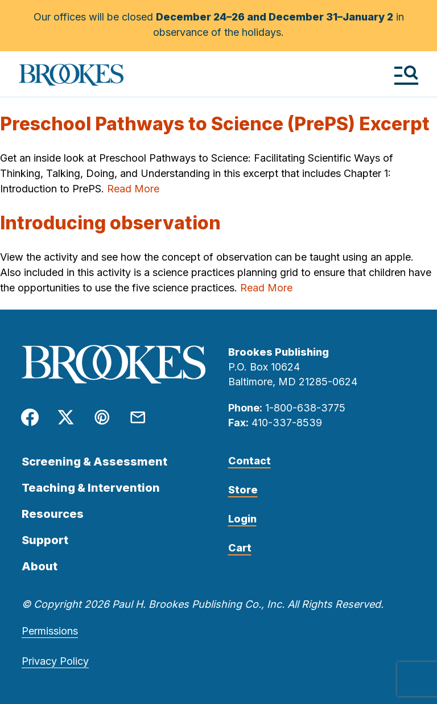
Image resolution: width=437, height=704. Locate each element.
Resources (53, 514)
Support (45, 540)
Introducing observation (110, 223)
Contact (249, 461)
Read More (133, 189)
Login (242, 519)
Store (243, 490)
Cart (240, 548)
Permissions (50, 631)
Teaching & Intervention (91, 488)
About (39, 566)
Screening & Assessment (94, 461)
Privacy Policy (55, 661)
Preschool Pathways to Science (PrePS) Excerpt (215, 124)
